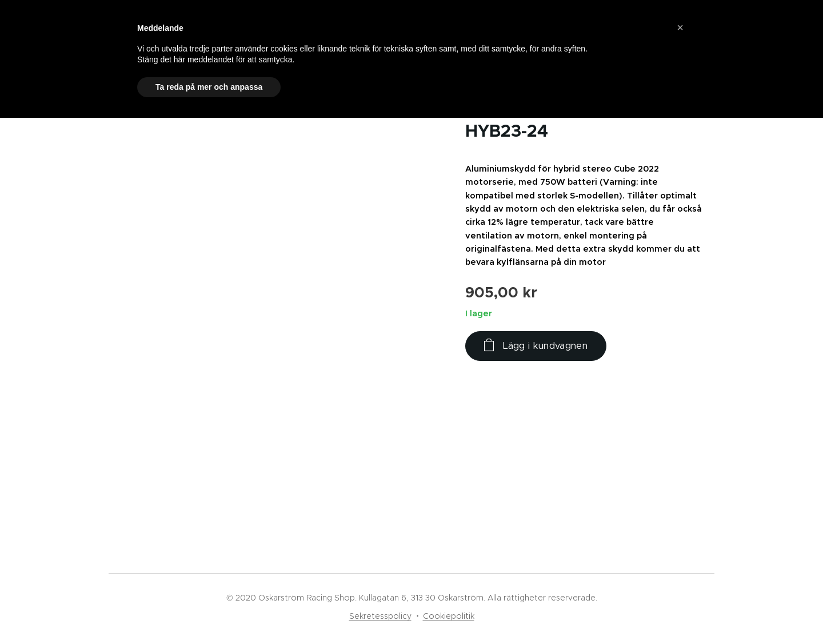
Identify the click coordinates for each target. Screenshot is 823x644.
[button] (680, 27)
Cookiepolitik (448, 616)
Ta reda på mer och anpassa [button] (208, 87)
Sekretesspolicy (380, 616)
